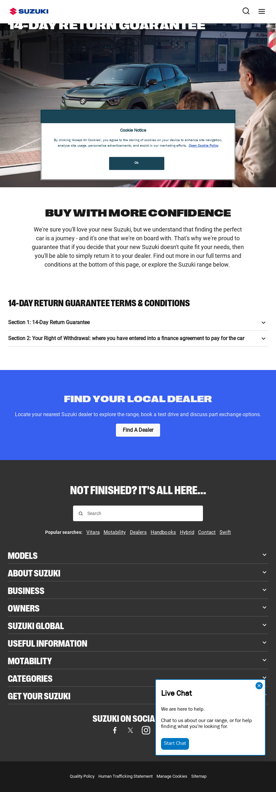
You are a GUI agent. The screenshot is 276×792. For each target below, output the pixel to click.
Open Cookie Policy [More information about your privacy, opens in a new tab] (204, 146)
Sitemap (199, 776)
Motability (30, 660)
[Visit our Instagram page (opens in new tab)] (146, 730)
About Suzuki (34, 572)
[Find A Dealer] (138, 430)
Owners (24, 607)
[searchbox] (142, 513)
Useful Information (47, 642)
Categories (30, 677)
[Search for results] (81, 513)
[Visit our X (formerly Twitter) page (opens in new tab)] (130, 730)
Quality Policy (82, 776)
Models (23, 555)
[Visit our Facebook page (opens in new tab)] (114, 730)
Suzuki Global (36, 625)
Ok (136, 163)
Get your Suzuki (39, 695)
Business (26, 590)
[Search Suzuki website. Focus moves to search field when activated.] (246, 11)
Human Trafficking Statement (125, 776)
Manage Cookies (172, 776)
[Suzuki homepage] (29, 11)
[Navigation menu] (261, 11)
